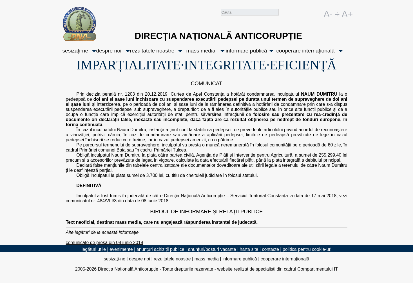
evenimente (121, 249)
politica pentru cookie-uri (307, 249)
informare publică (246, 51)
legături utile (94, 249)
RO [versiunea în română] (306, 13)
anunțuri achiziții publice (160, 249)
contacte (270, 249)
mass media (200, 51)
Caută (283, 14)
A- (328, 13)
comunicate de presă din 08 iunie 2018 (104, 242)
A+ (346, 13)
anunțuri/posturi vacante (212, 249)
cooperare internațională (305, 51)
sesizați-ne (75, 51)
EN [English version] (316, 13)
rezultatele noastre (152, 51)
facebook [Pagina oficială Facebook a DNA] (293, 13)
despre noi (109, 51)
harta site (249, 249)
